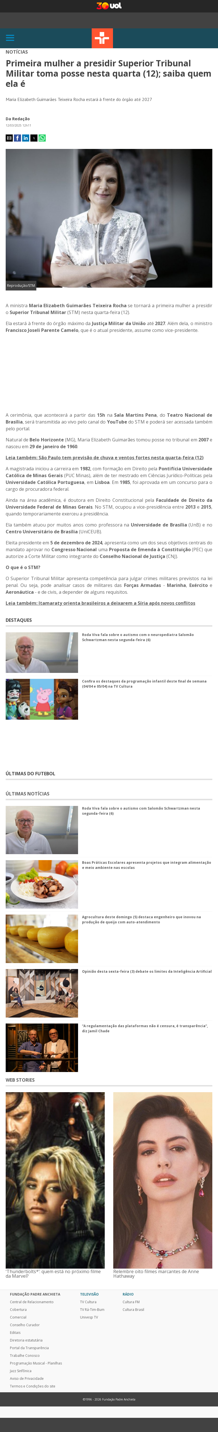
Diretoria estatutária (26, 1340)
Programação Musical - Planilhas (36, 1363)
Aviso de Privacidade (27, 1378)
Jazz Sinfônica (21, 1371)
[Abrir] (10, 38)
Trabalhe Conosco (25, 1355)
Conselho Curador (25, 1325)
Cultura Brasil (133, 1309)
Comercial (18, 1317)
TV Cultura (102, 38)
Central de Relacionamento (32, 1302)
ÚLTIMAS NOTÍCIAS (27, 794)
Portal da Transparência (29, 1348)
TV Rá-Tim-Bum (92, 1309)
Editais (15, 1332)
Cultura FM (131, 1302)
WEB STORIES (20, 1080)
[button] (9, 138)
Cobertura (18, 1309)
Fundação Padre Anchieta (35, 1294)
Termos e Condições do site (32, 1386)
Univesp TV (89, 1317)
